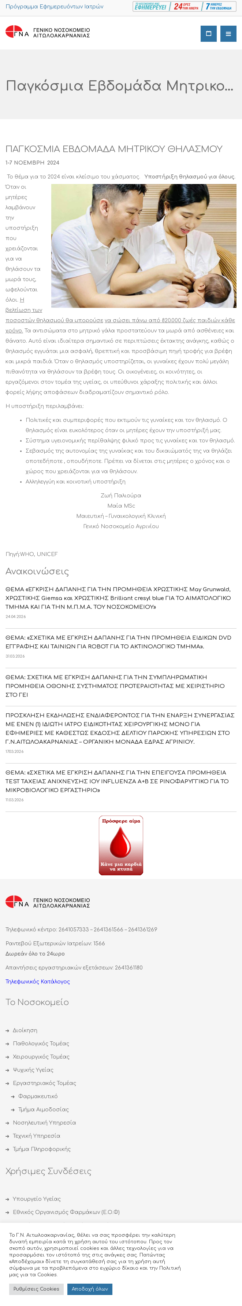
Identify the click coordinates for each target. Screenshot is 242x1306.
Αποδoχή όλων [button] (90, 1289)
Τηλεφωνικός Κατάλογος (37, 982)
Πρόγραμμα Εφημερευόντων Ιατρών (54, 7)
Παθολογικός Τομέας (41, 1043)
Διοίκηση (25, 1030)
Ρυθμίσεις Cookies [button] (36, 1289)
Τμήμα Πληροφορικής (42, 1149)
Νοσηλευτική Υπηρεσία (44, 1123)
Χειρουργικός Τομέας (41, 1057)
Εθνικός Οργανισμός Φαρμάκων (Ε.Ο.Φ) (66, 1212)
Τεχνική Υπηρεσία (36, 1136)
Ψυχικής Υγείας (33, 1070)
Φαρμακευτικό (38, 1096)
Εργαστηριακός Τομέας (44, 1083)
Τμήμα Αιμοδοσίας (43, 1109)
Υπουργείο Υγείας (37, 1199)
